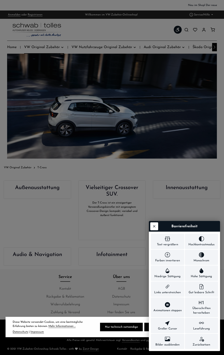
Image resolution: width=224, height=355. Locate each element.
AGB (121, 288)
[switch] (167, 241)
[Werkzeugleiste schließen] (154, 226)
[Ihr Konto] (204, 30)
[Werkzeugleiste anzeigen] (178, 30)
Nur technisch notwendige (121, 332)
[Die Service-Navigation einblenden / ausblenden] (201, 15)
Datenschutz (121, 296)
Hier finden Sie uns (121, 312)
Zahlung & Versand (65, 312)
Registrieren (35, 14)
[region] (112, 5)
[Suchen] (186, 30)
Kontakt (65, 288)
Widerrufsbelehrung (65, 304)
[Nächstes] (214, 47)
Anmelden (14, 14)
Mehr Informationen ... (62, 332)
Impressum (121, 304)
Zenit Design (91, 348)
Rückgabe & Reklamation (65, 296)
